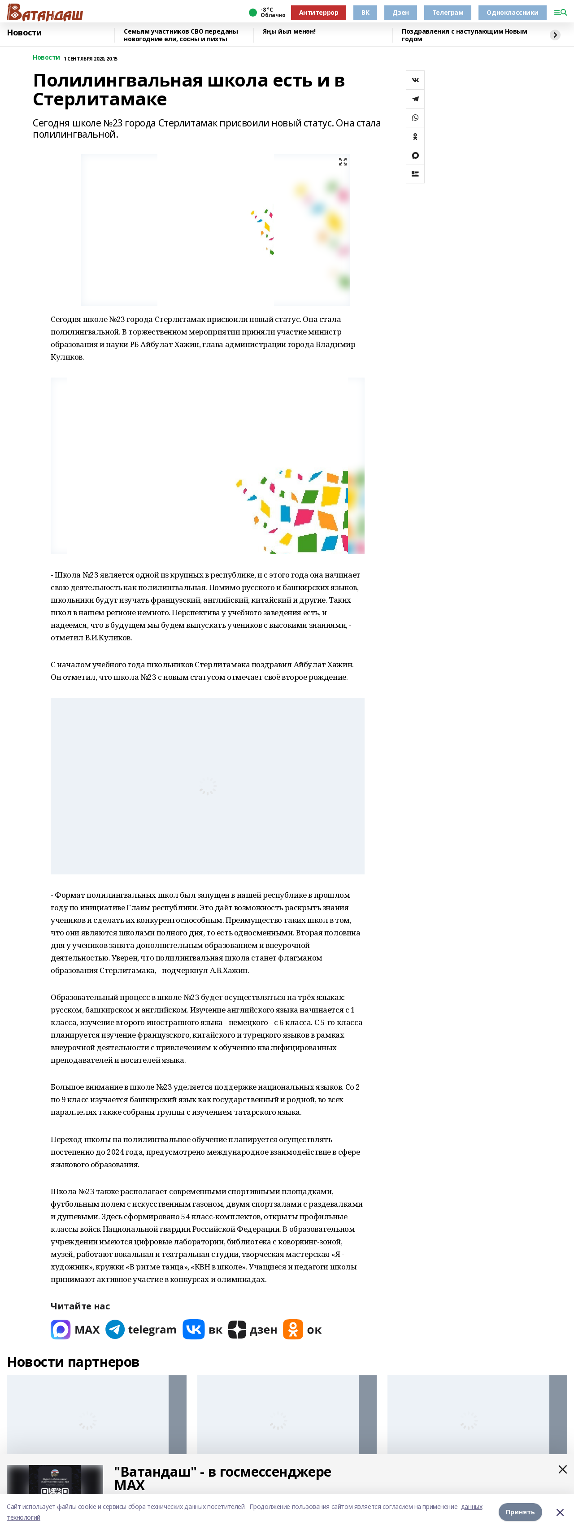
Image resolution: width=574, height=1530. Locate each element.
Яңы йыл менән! (289, 31)
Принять (520, 1512)
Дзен (400, 12)
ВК (365, 12)
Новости (24, 33)
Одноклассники (513, 12)
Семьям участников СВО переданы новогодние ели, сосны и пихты (181, 35)
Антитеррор (319, 12)
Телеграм (448, 12)
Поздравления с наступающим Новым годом (464, 35)
